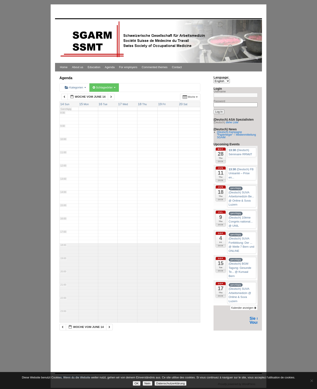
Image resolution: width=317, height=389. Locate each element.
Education (94, 67)
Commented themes (155, 67)
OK (137, 383)
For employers (128, 67)
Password (219, 101)
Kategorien (75, 87)
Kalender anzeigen (243, 307)
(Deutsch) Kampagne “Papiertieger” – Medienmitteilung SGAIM (236, 135)
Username (220, 91)
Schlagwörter (104, 87)
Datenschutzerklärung (170, 383)
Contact (177, 67)
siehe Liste (232, 122)
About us (77, 67)
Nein (147, 383)
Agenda (110, 67)
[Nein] (311, 380)
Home (64, 67)
